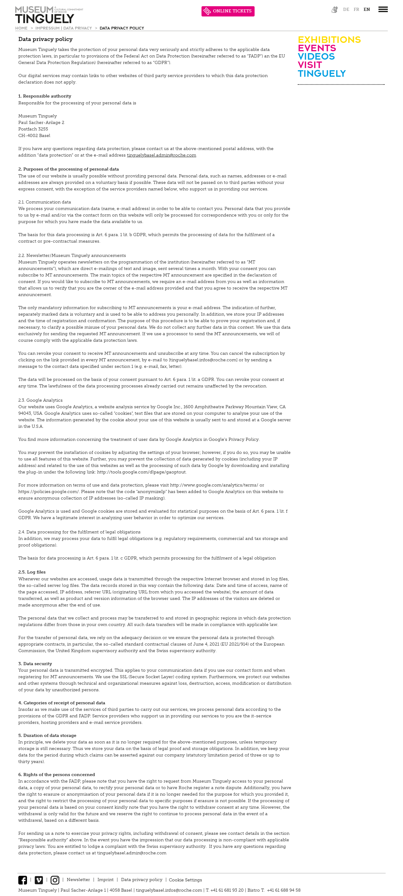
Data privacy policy (122, 27)
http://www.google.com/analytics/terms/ (214, 485)
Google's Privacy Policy (234, 439)
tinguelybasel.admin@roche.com (161, 155)
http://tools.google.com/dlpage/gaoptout (141, 472)
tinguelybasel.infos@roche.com (169, 890)
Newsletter (78, 879)
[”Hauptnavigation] (383, 9)
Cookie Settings (185, 879)
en (367, 9)
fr (356, 9)
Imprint (105, 879)
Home (22, 27)
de (346, 9)
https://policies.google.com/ (48, 491)
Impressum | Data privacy (64, 27)
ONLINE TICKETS (227, 11)
